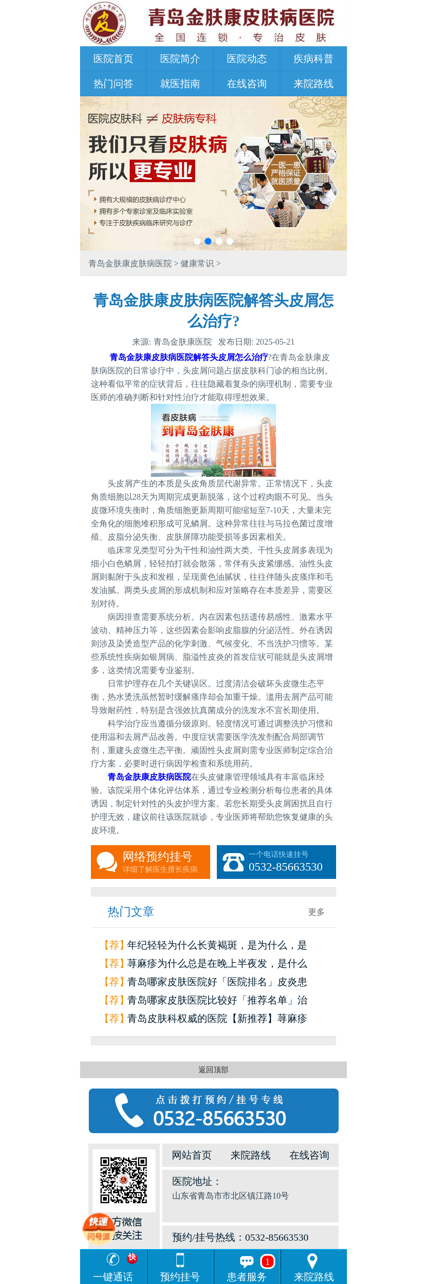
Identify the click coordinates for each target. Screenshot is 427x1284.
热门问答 (113, 83)
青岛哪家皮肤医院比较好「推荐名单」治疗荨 (217, 1002)
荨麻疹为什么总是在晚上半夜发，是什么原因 (217, 965)
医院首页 (113, 58)
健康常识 (197, 263)
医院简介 (180, 58)
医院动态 (247, 58)
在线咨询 (247, 83)
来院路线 (314, 83)
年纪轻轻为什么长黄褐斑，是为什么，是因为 (217, 947)
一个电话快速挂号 (292, 862)
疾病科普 (314, 58)
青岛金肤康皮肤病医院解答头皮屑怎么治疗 (189, 357)
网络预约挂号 (166, 862)
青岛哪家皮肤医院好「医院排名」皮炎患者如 (217, 983)
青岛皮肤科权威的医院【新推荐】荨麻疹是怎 (217, 1020)
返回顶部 (213, 1070)
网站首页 (192, 1155)
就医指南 (180, 83)
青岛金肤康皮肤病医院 (130, 263)
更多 (316, 911)
